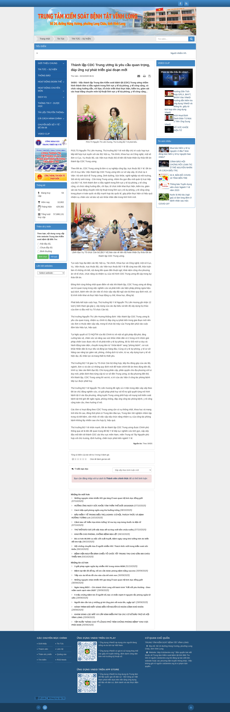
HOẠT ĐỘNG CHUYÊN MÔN (49, 89)
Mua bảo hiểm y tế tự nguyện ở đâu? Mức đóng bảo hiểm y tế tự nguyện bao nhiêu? (175, 152)
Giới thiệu (42, 643)
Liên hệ (60, 649)
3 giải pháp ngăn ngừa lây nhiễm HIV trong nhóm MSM (99, 566)
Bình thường (44, 251)
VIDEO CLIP (44, 134)
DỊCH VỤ (42, 97)
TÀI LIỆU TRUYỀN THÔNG (51, 112)
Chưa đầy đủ (45, 247)
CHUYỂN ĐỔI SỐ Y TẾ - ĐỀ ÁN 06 (49, 126)
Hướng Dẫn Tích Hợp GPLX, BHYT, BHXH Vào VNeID (182, 94)
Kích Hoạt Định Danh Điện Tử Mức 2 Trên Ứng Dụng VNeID (178, 120)
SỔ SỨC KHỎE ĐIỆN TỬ (181, 129)
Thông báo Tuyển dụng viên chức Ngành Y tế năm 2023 (181, 187)
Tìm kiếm (42, 660)
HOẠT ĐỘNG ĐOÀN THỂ (50, 81)
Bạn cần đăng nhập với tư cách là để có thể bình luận (110, 478)
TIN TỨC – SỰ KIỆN (47, 69)
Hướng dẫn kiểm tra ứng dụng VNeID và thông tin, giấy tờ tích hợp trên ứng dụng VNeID (178, 106)
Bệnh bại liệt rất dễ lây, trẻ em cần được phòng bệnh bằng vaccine (105, 571)
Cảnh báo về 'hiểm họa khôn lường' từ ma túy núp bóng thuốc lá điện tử (107, 522)
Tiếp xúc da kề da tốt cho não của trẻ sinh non (95, 575)
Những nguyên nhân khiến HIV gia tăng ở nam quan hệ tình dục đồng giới (108, 498)
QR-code (41, 698)
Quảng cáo (61, 654)
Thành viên (43, 649)
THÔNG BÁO (44, 75)
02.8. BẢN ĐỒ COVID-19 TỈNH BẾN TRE (180, 176)
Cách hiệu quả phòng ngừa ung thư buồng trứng (97, 510)
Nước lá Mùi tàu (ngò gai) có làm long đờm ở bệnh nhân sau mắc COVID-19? (175, 199)
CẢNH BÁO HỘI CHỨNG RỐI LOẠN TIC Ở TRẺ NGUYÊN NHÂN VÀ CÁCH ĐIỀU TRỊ (175, 166)
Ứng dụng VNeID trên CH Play (96, 638)
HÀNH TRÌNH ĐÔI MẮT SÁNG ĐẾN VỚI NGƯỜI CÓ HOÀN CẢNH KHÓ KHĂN (108, 607)
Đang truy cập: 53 (56, 698)
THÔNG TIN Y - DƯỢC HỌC (49, 104)
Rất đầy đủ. (44, 244)
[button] (175, 78)
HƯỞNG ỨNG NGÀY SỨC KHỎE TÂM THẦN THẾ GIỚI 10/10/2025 (103, 506)
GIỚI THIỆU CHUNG (47, 63)
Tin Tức (60, 643)
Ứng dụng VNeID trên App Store (98, 669)
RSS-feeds (61, 660)
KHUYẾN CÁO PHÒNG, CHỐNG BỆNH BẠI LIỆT (95, 534)
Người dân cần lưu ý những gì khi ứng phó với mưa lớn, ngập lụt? (104, 602)
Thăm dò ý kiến (45, 654)
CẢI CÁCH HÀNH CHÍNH (50, 118)
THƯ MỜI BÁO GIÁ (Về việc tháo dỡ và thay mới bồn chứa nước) (104, 530)
